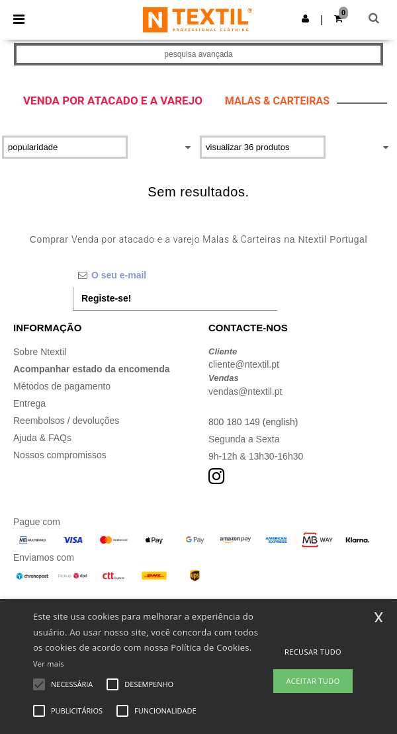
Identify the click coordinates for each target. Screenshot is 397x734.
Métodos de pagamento (61, 386)
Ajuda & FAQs (42, 437)
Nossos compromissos (60, 455)
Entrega (29, 403)
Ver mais (48, 664)
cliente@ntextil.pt (243, 364)
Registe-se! (106, 298)
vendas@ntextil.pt (245, 391)
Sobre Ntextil (39, 352)
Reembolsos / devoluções (66, 420)
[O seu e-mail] (175, 275)
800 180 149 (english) (253, 422)
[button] (305, 18)
